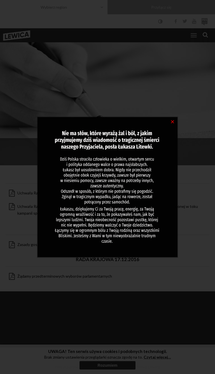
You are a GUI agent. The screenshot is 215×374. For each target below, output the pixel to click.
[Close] (172, 121)
